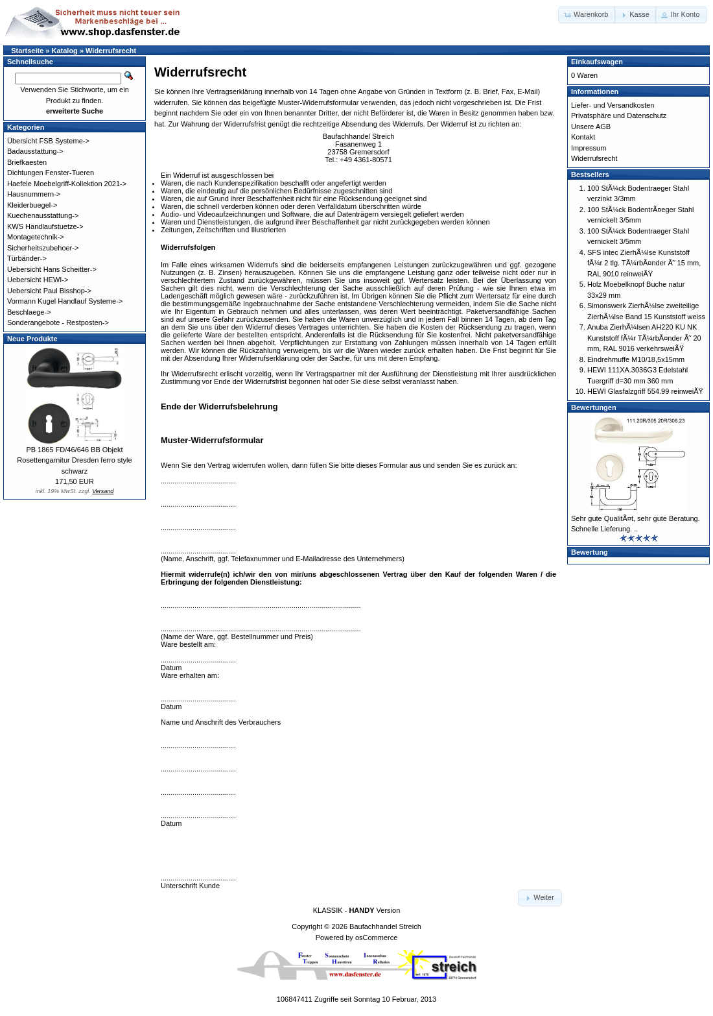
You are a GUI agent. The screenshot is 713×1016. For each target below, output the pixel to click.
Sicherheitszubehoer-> (42, 248)
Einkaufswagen (597, 62)
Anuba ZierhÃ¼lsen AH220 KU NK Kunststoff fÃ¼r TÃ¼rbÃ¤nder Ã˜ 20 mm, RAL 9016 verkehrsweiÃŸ (644, 337)
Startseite (27, 50)
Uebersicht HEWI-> (37, 280)
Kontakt (583, 137)
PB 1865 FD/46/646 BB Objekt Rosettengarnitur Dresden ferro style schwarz (74, 460)
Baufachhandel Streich (385, 926)
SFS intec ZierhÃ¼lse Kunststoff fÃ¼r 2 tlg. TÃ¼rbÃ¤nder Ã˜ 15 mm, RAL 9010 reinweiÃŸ (644, 263)
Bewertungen (593, 407)
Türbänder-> (27, 258)
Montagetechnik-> (35, 237)
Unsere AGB (591, 126)
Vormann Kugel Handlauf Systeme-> (65, 301)
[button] (587, 14)
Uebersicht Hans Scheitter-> (52, 269)
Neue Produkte (32, 339)
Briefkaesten (27, 162)
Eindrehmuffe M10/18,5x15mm (635, 359)
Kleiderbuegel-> (32, 205)
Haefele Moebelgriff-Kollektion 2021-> (66, 183)
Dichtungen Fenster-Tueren (50, 172)
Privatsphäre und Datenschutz (618, 115)
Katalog (65, 50)
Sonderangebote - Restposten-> (58, 322)
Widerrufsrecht (111, 50)
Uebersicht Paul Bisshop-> (49, 291)
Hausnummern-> (33, 194)
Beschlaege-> (29, 312)
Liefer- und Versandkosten (612, 105)
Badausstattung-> (35, 151)
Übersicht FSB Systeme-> (48, 141)
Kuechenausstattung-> (42, 215)
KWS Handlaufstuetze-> (45, 226)
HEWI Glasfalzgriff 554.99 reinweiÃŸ (645, 391)
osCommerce (376, 937)
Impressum (588, 148)
